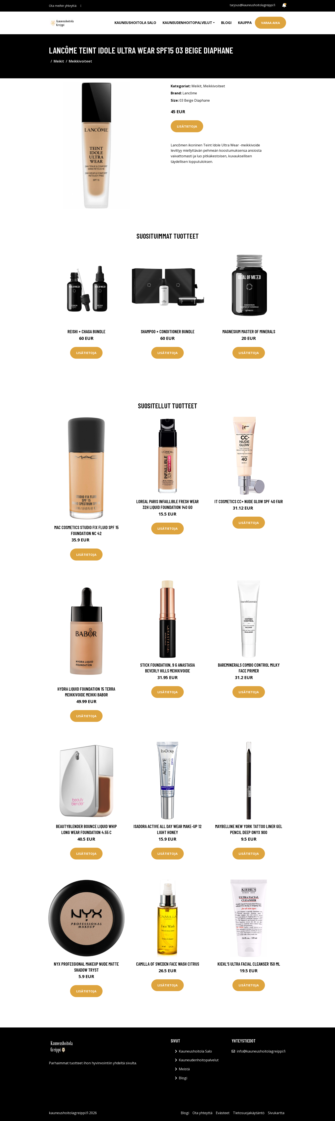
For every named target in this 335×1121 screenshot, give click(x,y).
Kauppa (245, 22)
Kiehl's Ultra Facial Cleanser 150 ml (248, 963)
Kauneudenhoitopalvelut (199, 1060)
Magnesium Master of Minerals (248, 331)
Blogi (226, 22)
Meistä (184, 1069)
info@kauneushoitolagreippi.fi (261, 1051)
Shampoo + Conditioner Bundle (167, 331)
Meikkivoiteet (80, 61)
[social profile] (81, 6)
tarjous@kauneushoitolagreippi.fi (252, 5)
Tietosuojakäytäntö (248, 1113)
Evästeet (222, 1113)
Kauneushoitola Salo (135, 22)
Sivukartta (276, 1113)
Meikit (59, 61)
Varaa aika (270, 23)
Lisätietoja (187, 126)
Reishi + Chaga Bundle (86, 331)
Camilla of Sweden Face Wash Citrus (167, 963)
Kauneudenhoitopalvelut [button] (187, 22)
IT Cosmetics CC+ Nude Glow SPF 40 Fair (249, 501)
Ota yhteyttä (202, 1113)
